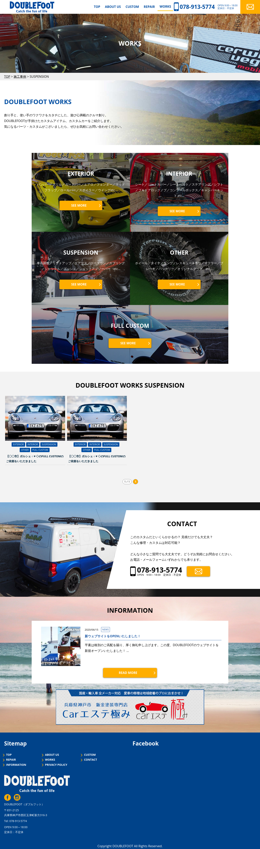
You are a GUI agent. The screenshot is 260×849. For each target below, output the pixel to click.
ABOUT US (113, 7)
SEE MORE (79, 205)
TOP (97, 7)
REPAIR (149, 7)
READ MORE (128, 673)
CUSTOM (132, 7)
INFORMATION (16, 765)
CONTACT (90, 759)
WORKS (165, 6)
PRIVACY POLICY (56, 765)
